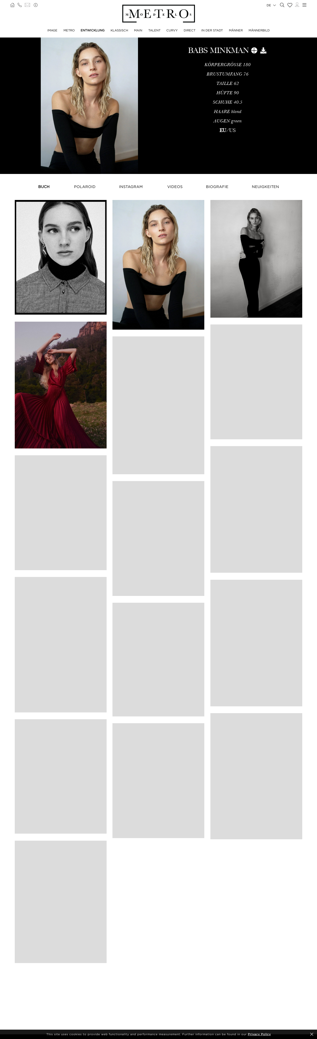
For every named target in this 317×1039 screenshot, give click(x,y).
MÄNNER (236, 30)
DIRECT (189, 30)
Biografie (217, 186)
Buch (43, 186)
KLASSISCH (119, 30)
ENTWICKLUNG (92, 30)
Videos (175, 186)
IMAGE (52, 30)
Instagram (131, 186)
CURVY (172, 30)
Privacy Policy (259, 1034)
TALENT (154, 30)
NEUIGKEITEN (265, 186)
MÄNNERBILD (259, 30)
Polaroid (85, 186)
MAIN (138, 30)
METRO (69, 30)
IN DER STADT (212, 30)
